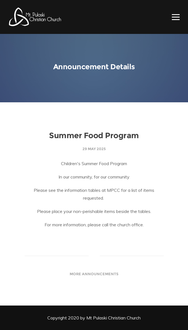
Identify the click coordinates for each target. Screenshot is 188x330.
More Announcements (94, 274)
